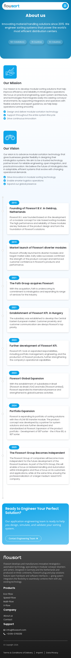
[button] (17, 42)
